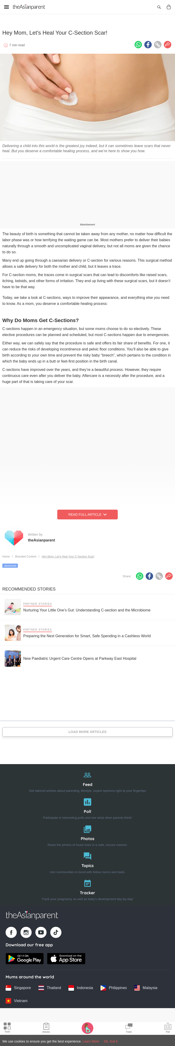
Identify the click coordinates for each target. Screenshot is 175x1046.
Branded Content (25, 555)
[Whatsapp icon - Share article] (138, 43)
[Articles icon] (46, 1029)
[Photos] (87, 833)
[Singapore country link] (18, 986)
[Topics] (87, 860)
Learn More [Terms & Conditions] (91, 1041)
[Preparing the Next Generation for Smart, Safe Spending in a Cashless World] (78, 631)
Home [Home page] (6, 555)
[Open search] (159, 7)
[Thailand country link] (49, 986)
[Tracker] (87, 887)
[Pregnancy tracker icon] (87, 1028)
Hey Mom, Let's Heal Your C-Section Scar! (68, 555)
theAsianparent (41, 539)
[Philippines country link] (114, 986)
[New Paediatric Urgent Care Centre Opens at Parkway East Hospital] (70, 657)
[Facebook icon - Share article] (148, 43)
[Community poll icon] (168, 1029)
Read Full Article (87, 513)
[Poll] (87, 806)
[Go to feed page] (29, 7)
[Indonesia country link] (80, 986)
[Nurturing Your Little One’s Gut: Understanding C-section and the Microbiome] (78, 605)
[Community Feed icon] (129, 1029)
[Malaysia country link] (145, 986)
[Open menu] (6, 7)
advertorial (10, 564)
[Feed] (87, 779)
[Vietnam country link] (16, 999)
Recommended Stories (29, 587)
